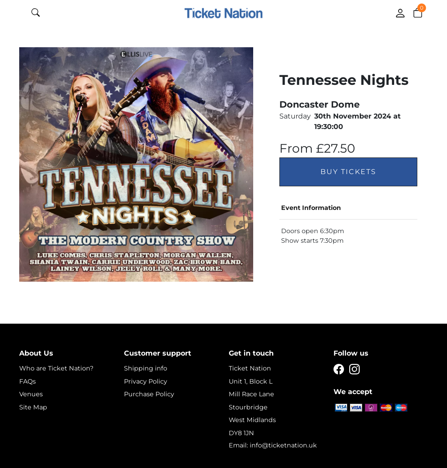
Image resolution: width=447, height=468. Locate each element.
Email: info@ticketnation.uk (273, 445)
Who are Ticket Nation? (56, 368)
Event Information (311, 208)
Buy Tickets (348, 172)
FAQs (27, 381)
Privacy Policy (145, 381)
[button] (418, 12)
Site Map (33, 407)
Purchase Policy (149, 394)
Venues (31, 394)
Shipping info (145, 368)
